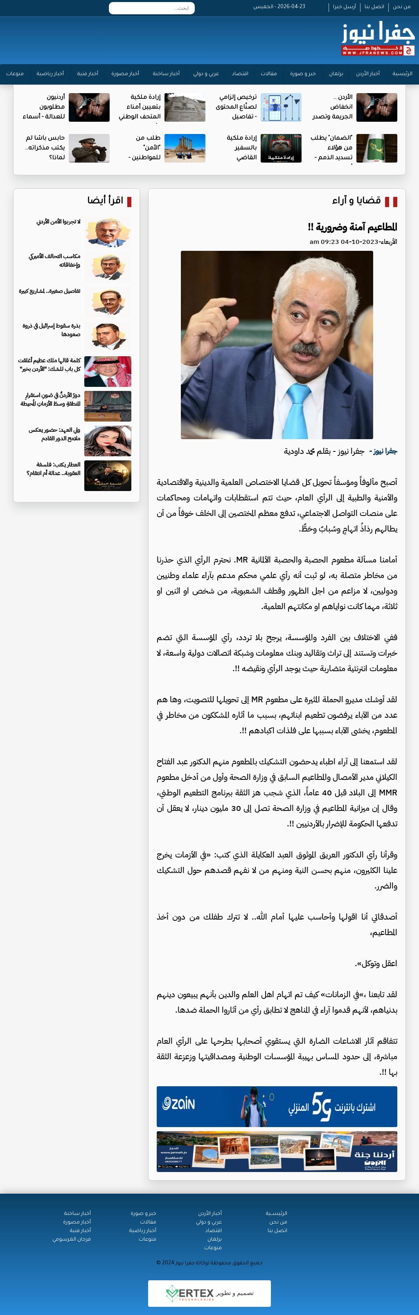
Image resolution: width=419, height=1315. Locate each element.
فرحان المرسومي (71, 1240)
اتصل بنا (374, 7)
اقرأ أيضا (105, 202)
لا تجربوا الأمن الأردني (58, 221)
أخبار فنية (87, 74)
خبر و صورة (303, 74)
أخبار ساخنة (166, 74)
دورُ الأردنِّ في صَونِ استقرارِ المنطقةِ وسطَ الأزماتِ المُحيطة (50, 399)
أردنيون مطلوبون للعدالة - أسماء (44, 108)
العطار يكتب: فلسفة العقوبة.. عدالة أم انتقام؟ (53, 469)
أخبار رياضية (50, 74)
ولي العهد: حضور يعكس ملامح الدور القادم (54, 434)
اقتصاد (240, 74)
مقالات (269, 74)
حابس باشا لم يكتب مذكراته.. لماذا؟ (45, 149)
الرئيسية (402, 74)
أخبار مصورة (125, 74)
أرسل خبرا (344, 7)
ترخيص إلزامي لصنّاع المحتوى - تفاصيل (236, 108)
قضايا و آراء (356, 202)
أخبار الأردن (368, 74)
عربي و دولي (206, 74)
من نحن (402, 7)
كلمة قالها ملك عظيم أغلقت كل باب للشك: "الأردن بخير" (49, 364)
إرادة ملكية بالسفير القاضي (242, 149)
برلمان (336, 74)
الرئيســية (276, 1214)
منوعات (15, 74)
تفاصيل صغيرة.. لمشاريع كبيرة (49, 291)
